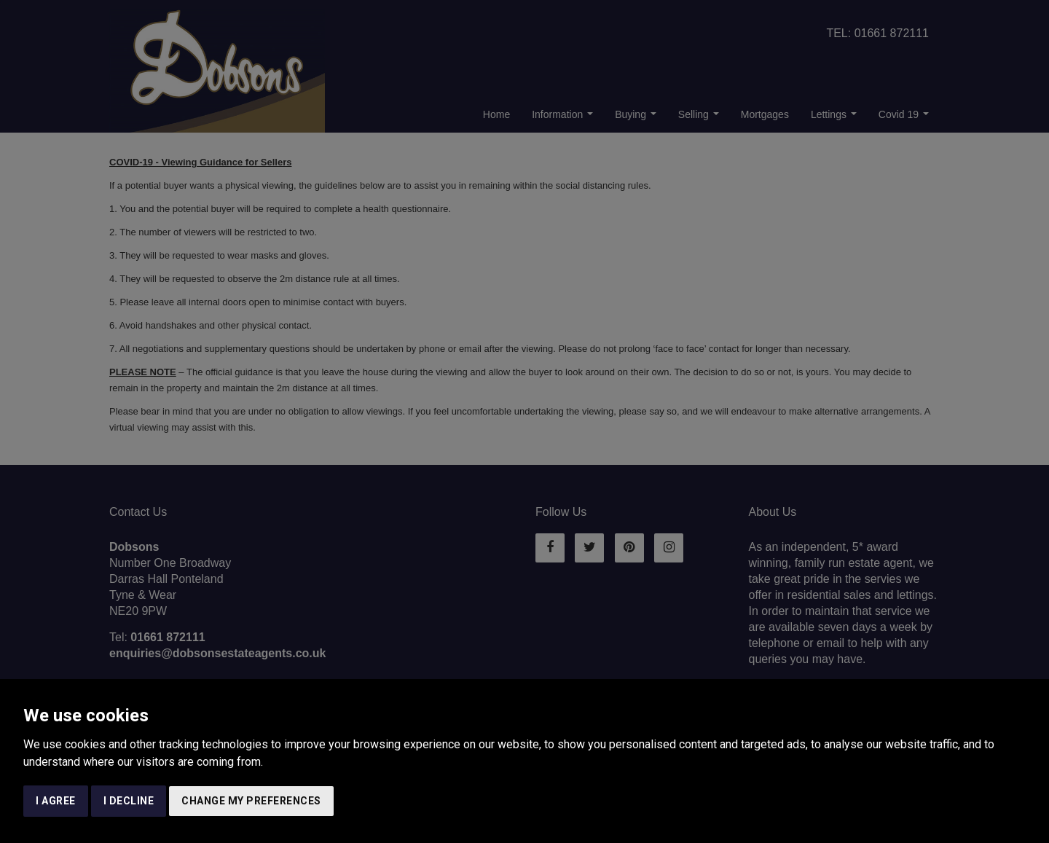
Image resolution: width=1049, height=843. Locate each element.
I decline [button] (128, 801)
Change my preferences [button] (251, 801)
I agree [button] (56, 801)
